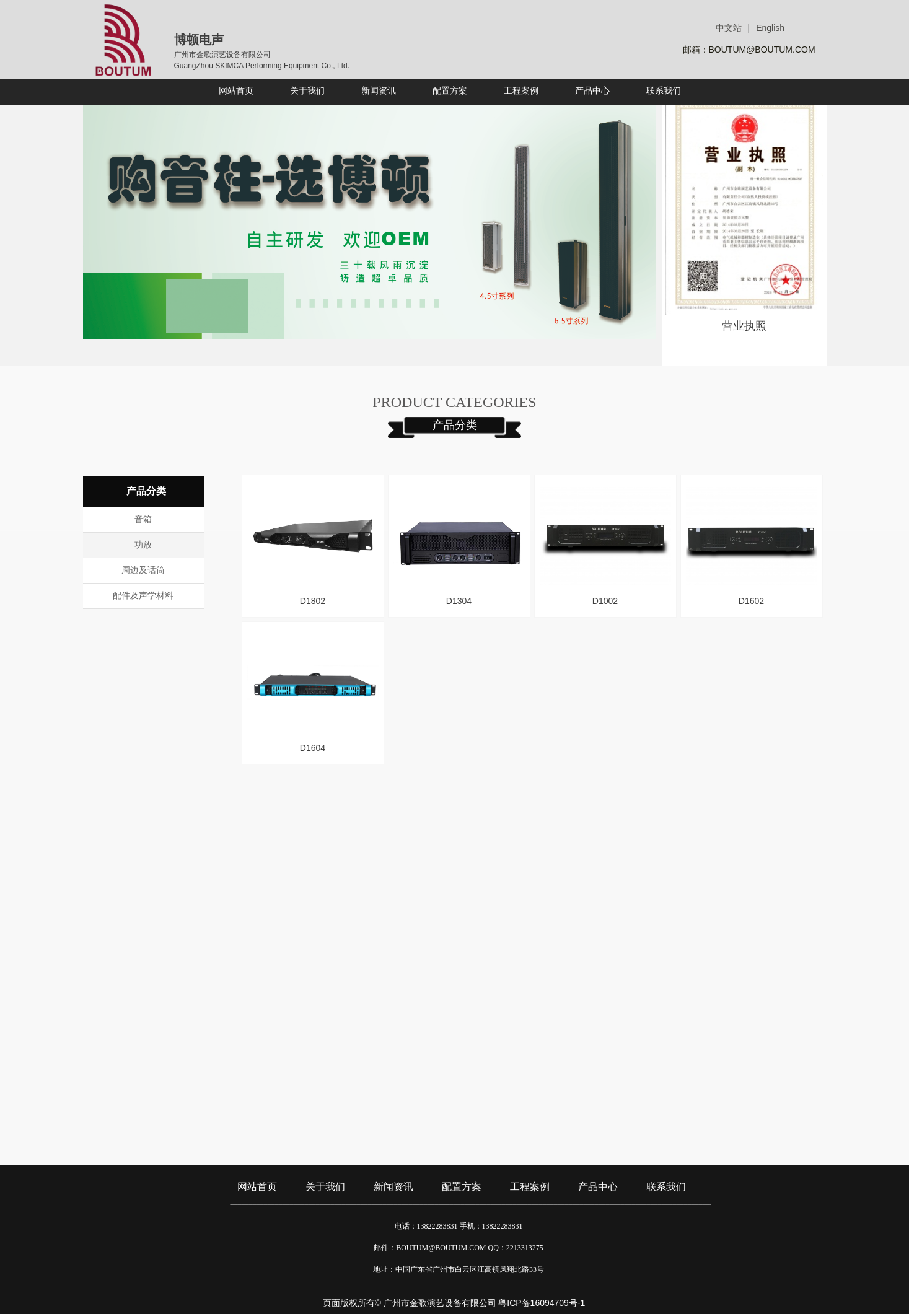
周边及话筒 (143, 570)
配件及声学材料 (143, 595)
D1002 (605, 601)
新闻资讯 (393, 1186)
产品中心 (598, 1186)
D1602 (751, 601)
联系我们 (666, 1186)
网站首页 (257, 1186)
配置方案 (461, 1186)
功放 (143, 545)
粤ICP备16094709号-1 (541, 1303)
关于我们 (325, 1186)
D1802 (312, 601)
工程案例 (530, 1186)
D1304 (459, 601)
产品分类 (455, 425)
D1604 (312, 748)
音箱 (143, 519)
